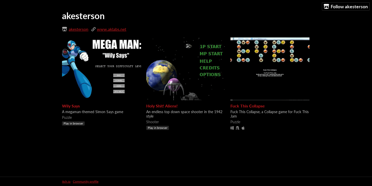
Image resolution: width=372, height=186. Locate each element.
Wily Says (71, 105)
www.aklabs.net (111, 29)
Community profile (85, 181)
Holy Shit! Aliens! (162, 105)
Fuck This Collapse (247, 105)
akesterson (78, 29)
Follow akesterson (346, 7)
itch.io (66, 181)
